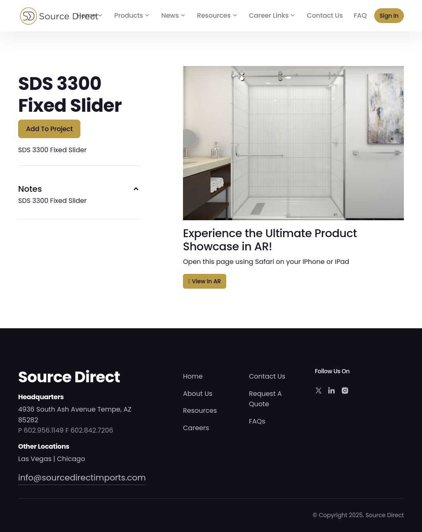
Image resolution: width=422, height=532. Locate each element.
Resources (200, 410)
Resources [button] (214, 15)
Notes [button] (30, 189)
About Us (197, 393)
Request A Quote (265, 399)
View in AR (204, 281)
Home (86, 15)
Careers (196, 428)
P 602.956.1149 (40, 430)
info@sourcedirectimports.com (82, 477)
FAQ (360, 15)
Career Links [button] (268, 15)
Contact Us (325, 15)
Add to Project (49, 129)
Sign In (389, 16)
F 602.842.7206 (89, 430)
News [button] (169, 15)
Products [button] (128, 15)
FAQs (257, 421)
